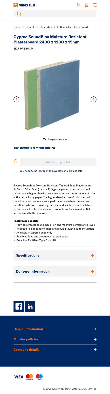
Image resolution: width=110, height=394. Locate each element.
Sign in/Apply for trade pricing (34, 148)
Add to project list (58, 162)
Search (18, 13)
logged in (43, 170)
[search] (55, 13)
